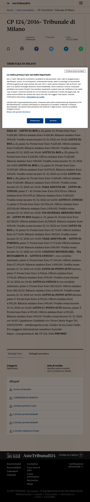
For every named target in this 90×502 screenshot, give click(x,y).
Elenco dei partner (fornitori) (18, 112)
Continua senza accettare (75, 71)
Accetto (53, 121)
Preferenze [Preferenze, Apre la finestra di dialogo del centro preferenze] (35, 121)
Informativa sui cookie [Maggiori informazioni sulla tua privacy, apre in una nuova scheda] (36, 97)
